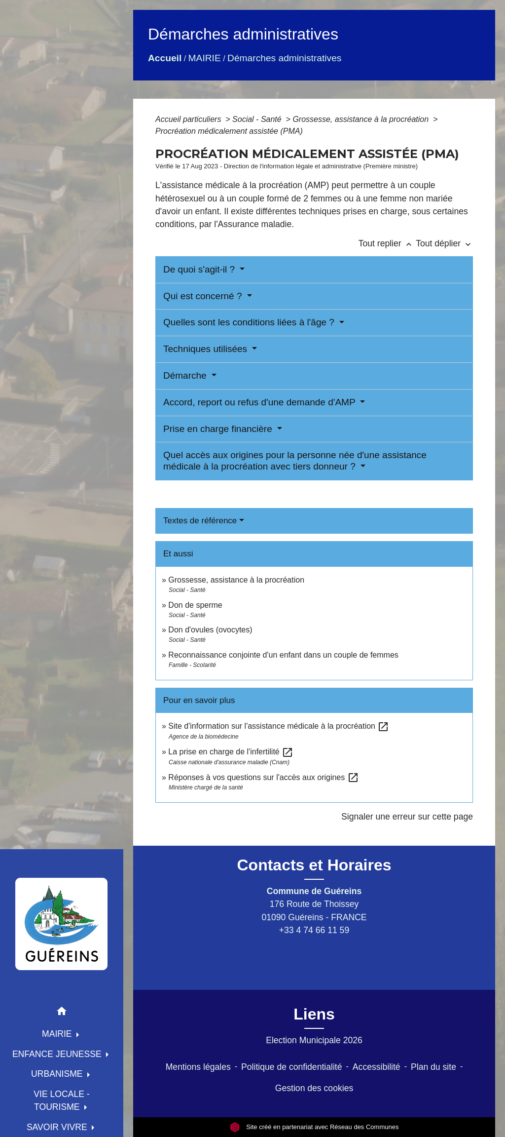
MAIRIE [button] (58, 1034)
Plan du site (433, 1067)
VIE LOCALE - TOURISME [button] (61, 1100)
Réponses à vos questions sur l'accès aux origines (263, 777)
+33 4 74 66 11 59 (314, 930)
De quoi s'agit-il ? (200, 269)
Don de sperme (195, 605)
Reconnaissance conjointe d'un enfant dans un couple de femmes (283, 655)
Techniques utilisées (206, 349)
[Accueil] (61, 924)
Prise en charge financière (219, 429)
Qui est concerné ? (204, 296)
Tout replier (387, 243)
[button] (61, 1013)
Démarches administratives (284, 58)
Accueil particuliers (189, 119)
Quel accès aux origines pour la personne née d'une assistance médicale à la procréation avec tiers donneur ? (295, 460)
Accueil (164, 58)
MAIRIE (204, 58)
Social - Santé (258, 119)
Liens (314, 1014)
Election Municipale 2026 (314, 1040)
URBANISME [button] (58, 1074)
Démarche (186, 375)
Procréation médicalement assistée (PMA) (229, 131)
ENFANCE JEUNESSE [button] (58, 1054)
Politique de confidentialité (291, 1067)
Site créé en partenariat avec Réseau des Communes (314, 1127)
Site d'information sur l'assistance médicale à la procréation (278, 726)
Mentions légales (198, 1067)
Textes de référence (200, 520)
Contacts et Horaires (314, 865)
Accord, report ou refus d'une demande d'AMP (260, 402)
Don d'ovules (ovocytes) (210, 630)
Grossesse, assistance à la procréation (361, 119)
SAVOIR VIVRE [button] (58, 1127)
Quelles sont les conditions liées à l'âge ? (250, 322)
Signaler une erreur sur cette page (407, 817)
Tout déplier (444, 243)
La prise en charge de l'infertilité (230, 751)
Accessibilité (376, 1067)
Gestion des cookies (314, 1088)
